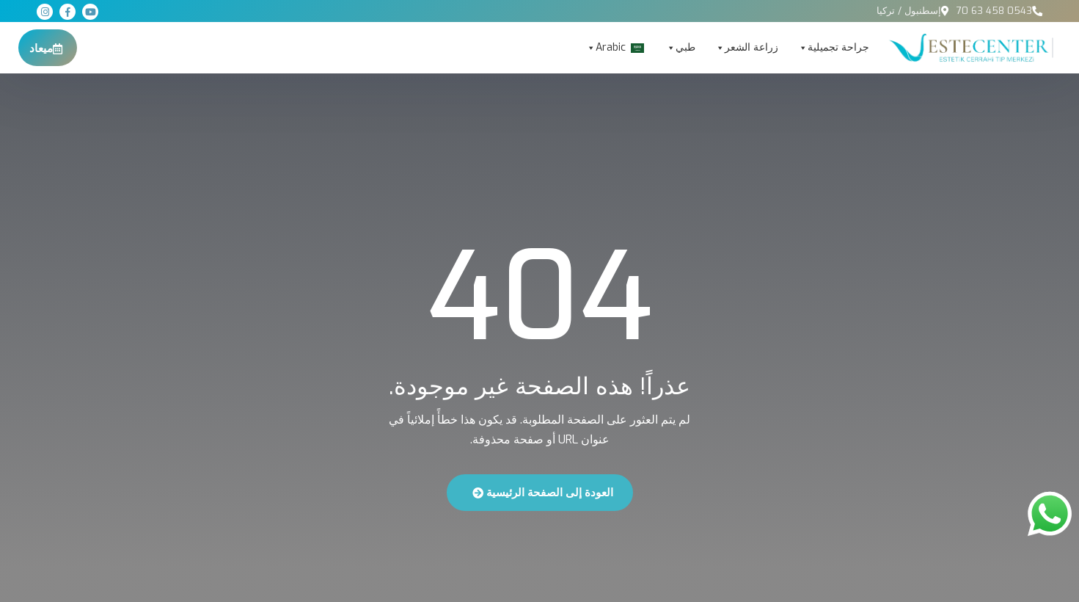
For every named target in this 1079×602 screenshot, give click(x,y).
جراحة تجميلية (833, 47)
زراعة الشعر (746, 47)
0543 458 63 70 (994, 10)
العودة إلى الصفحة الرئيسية (542, 492)
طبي (680, 47)
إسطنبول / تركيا (909, 10)
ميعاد (45, 48)
